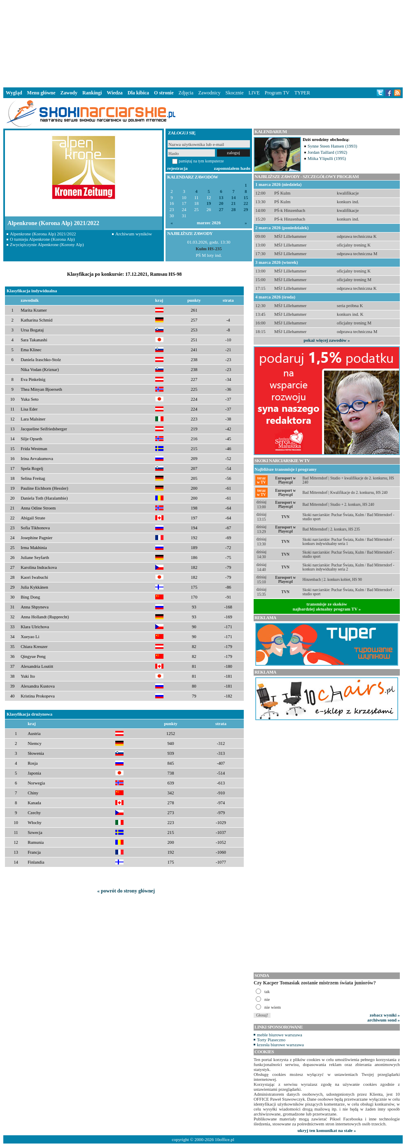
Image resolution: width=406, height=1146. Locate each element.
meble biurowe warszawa (279, 1034)
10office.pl (224, 1139)
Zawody (69, 93)
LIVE (253, 93)
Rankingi (92, 93)
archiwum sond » (383, 1019)
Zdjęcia (186, 93)
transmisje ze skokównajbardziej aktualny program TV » (327, 606)
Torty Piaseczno (271, 1039)
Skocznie (234, 93)
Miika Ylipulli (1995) (327, 158)
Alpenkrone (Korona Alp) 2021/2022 (43, 233)
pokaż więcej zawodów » (326, 340)
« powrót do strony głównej (126, 891)
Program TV (277, 93)
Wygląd (14, 93)
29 (246, 209)
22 (246, 203)
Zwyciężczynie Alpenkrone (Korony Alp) (47, 244)
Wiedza (114, 93)
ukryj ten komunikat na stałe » (327, 1130)
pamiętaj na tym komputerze (201, 161)
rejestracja (177, 168)
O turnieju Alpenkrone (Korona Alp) (42, 239)
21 (233, 203)
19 (209, 203)
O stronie (163, 93)
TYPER (302, 93)
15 (246, 197)
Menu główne (41, 93)
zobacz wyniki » (385, 1014)
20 (221, 203)
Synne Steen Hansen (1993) (332, 145)
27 (221, 209)
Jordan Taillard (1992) (327, 152)
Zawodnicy (209, 93)
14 (233, 197)
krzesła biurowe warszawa (280, 1044)
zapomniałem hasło (232, 168)
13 (221, 197)
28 (233, 209)
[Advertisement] (203, 43)
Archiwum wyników (133, 233)
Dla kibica (138, 93)
